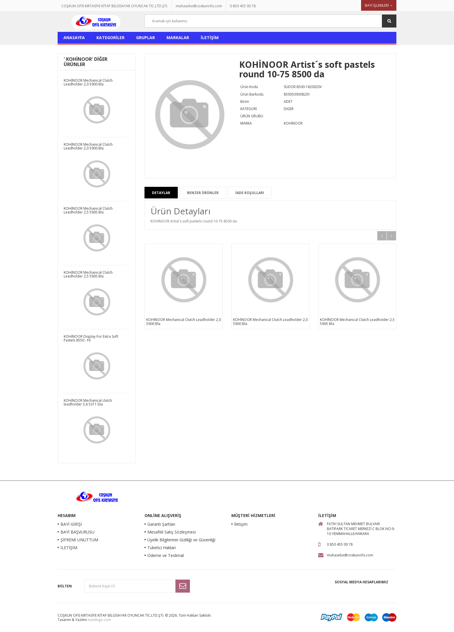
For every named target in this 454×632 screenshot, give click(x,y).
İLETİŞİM (210, 37)
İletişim (241, 524)
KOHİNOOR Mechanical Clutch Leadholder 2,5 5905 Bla (357, 321)
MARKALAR (177, 37)
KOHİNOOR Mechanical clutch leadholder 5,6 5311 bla (88, 402)
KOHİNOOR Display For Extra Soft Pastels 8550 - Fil (91, 338)
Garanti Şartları (161, 524)
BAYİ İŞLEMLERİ (377, 5)
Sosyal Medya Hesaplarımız (361, 582)
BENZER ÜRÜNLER (203, 192)
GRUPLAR (145, 37)
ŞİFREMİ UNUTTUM (79, 540)
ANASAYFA (74, 37)
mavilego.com (99, 619)
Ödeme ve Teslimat (165, 555)
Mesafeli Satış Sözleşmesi (171, 532)
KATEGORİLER (110, 37)
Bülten (65, 586)
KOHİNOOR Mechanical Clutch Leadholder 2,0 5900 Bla (183, 321)
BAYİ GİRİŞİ (71, 524)
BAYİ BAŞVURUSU (77, 532)
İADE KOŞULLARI (249, 192)
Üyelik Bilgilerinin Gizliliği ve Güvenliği (181, 540)
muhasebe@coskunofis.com (199, 5)
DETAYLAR (161, 192)
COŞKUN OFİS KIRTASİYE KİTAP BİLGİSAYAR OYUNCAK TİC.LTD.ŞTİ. (114, 5)
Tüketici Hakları (161, 547)
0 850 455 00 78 (243, 5)
